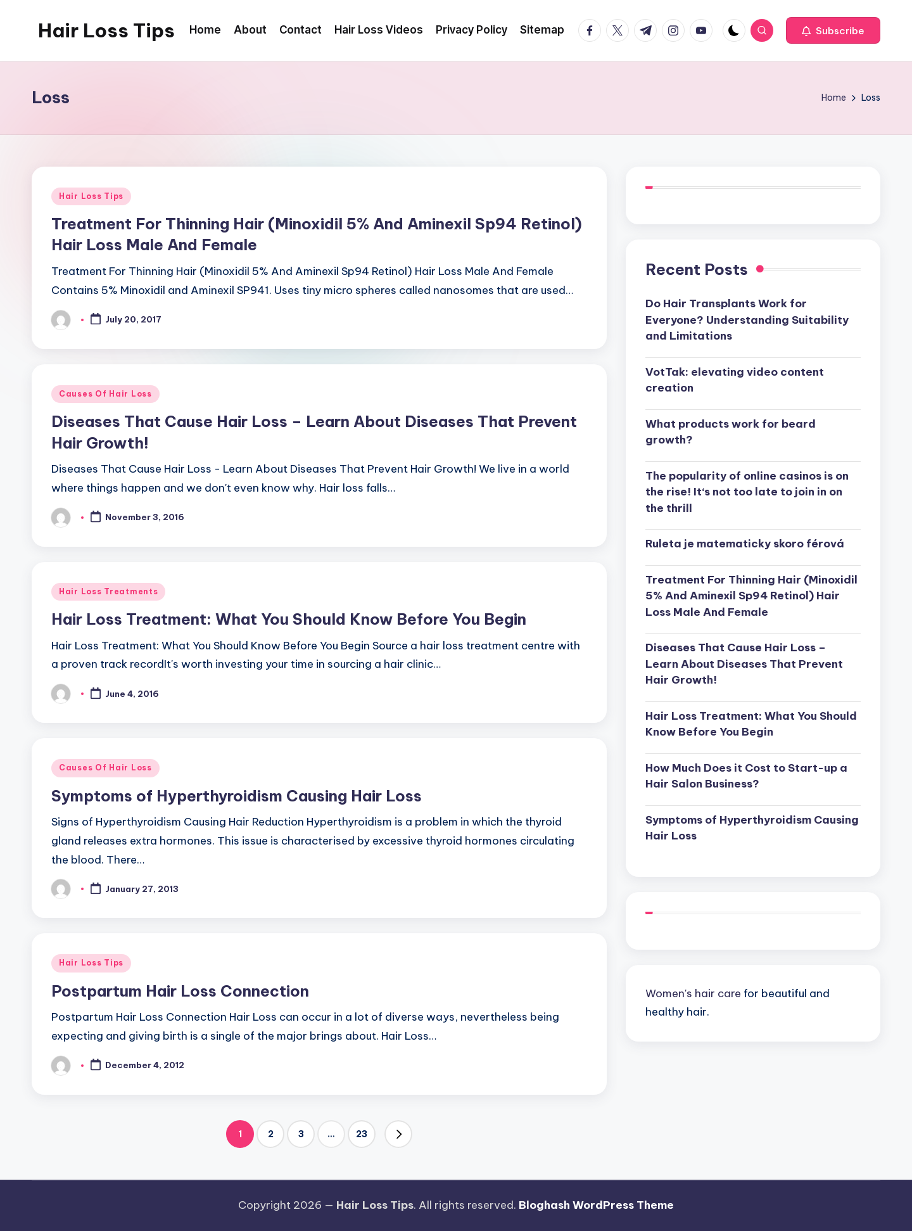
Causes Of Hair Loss (105, 394)
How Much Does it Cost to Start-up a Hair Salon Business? (746, 776)
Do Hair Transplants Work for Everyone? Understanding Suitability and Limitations (747, 320)
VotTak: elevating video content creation (734, 380)
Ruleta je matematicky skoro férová (744, 544)
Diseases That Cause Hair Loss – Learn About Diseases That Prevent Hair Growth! (744, 664)
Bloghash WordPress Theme (596, 1205)
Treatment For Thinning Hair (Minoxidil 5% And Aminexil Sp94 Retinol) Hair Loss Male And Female (751, 596)
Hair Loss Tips (106, 30)
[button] (833, 30)
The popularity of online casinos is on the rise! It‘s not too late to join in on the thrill (747, 492)
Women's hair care (693, 993)
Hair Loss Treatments (108, 591)
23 (361, 1134)
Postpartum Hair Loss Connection (180, 990)
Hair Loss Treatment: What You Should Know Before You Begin (288, 618)
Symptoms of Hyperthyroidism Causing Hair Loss (236, 795)
